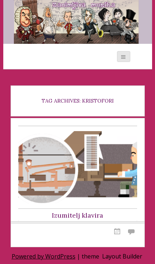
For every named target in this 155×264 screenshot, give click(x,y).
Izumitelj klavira (77, 215)
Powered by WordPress (43, 256)
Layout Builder (122, 256)
